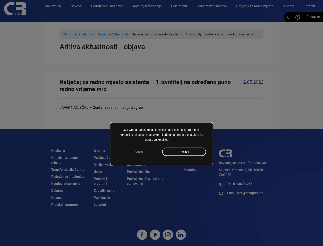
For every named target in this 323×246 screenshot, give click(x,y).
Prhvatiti (184, 152)
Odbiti (139, 152)
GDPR (173, 140)
